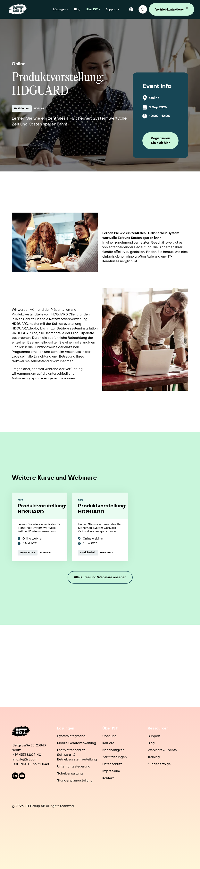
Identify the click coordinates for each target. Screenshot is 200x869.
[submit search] (143, 9)
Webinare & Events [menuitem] (162, 750)
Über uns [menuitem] (109, 736)
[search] (143, 9)
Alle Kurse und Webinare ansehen (100, 577)
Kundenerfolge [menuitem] (159, 764)
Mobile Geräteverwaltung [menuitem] (76, 743)
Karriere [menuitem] (108, 743)
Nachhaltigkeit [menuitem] (113, 750)
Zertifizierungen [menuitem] (114, 757)
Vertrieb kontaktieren (169, 11)
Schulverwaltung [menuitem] (70, 773)
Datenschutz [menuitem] (112, 764)
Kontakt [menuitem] (108, 778)
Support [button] (111, 9)
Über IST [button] (92, 9)
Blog (77, 9)
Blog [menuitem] (151, 743)
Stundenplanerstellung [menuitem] (75, 780)
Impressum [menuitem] (111, 771)
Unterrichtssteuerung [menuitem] (73, 766)
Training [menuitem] (154, 757)
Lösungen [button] (59, 9)
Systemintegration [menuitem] (71, 736)
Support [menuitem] (154, 736)
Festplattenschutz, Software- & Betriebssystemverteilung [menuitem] (77, 754)
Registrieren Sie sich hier (160, 140)
